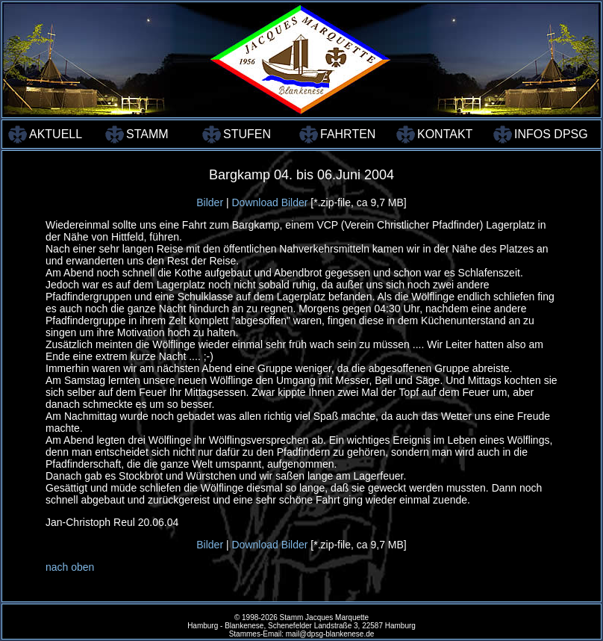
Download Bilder (269, 202)
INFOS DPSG (547, 134)
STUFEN (247, 134)
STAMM (147, 134)
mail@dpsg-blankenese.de (330, 634)
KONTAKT (444, 134)
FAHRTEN (347, 134)
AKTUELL (55, 134)
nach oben (70, 567)
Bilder (209, 202)
